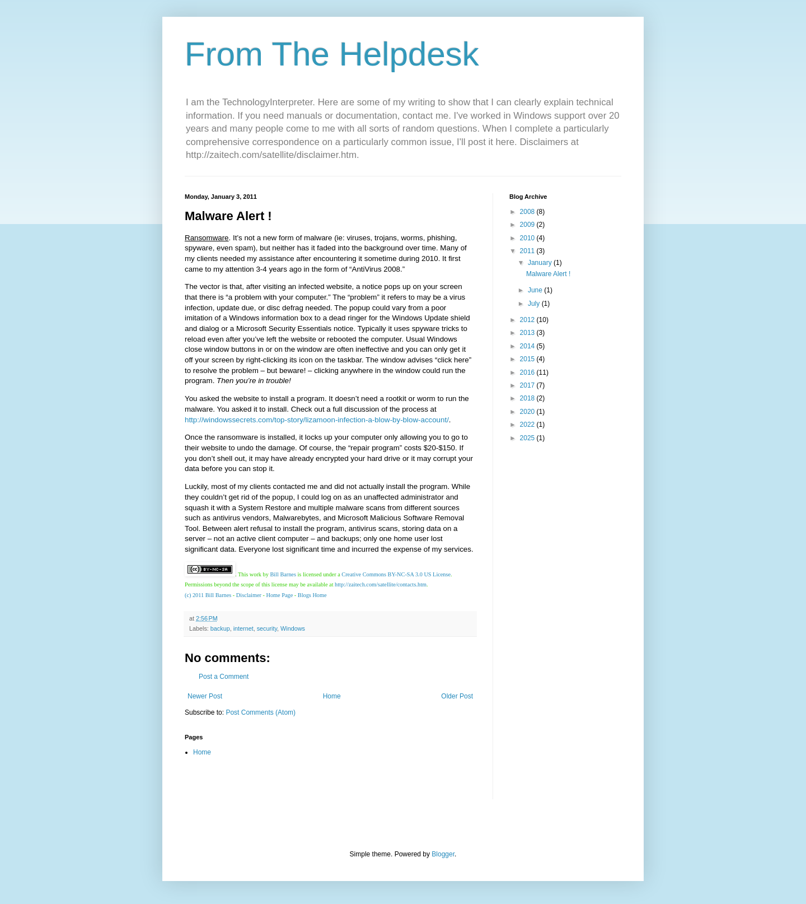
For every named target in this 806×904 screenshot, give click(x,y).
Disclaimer (248, 595)
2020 (528, 412)
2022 (528, 424)
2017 (528, 385)
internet (243, 628)
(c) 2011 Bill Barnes (208, 595)
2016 (528, 372)
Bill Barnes (283, 574)
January (541, 263)
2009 (528, 225)
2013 (528, 333)
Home (332, 696)
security (267, 628)
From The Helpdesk (332, 54)
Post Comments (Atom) (261, 712)
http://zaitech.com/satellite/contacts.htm (381, 584)
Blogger (443, 854)
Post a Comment (224, 677)
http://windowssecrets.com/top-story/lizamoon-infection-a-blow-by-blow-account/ (317, 420)
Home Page (279, 595)
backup (220, 628)
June (536, 290)
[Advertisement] (543, 628)
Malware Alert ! (548, 274)
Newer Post (205, 696)
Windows (292, 628)
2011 (528, 251)
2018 (528, 398)
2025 (528, 438)
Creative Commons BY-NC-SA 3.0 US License (396, 574)
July (535, 303)
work (255, 574)
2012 (528, 320)
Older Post (457, 696)
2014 (528, 346)
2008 (528, 212)
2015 (528, 359)
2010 (528, 238)
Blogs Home (312, 595)
